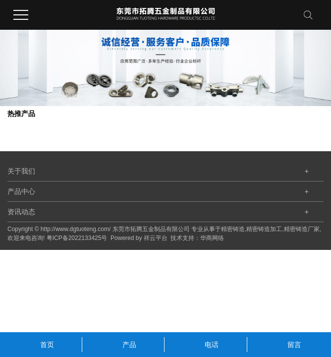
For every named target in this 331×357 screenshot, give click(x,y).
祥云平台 (155, 238)
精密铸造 (233, 229)
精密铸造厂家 (302, 229)
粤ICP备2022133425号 (77, 238)
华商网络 (212, 238)
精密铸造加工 (264, 229)
